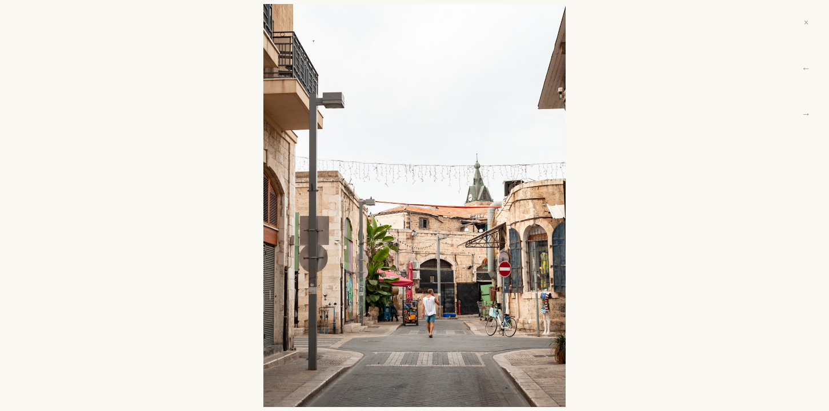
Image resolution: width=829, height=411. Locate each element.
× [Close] (805, 22)
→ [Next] (806, 114)
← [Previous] (806, 68)
